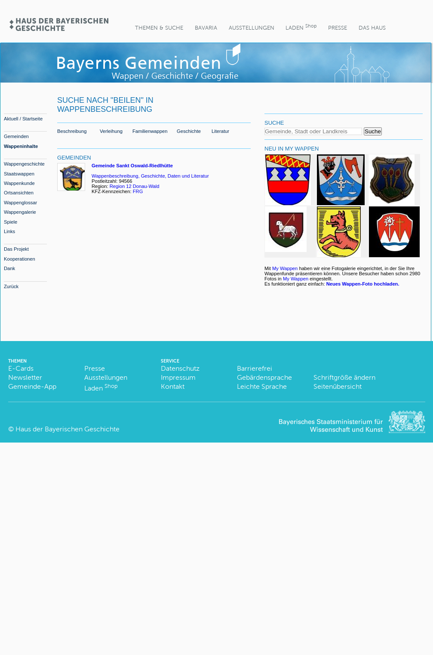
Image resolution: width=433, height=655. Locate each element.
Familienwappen (149, 131)
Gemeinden (16, 136)
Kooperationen (19, 258)
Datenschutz (180, 368)
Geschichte (189, 131)
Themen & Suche (159, 28)
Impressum (178, 377)
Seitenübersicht (337, 386)
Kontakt (172, 386)
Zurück (11, 286)
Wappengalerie (20, 212)
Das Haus (372, 28)
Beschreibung (71, 131)
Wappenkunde (19, 183)
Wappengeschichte (24, 163)
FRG (138, 191)
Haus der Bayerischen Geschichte (67, 429)
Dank (9, 268)
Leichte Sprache (262, 386)
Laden (301, 27)
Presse (337, 28)
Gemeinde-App (32, 386)
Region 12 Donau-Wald (135, 186)
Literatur (220, 131)
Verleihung (111, 131)
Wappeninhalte (21, 146)
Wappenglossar (20, 202)
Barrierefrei (254, 368)
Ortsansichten (19, 192)
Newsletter (25, 377)
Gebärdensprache (264, 377)
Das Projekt (16, 249)
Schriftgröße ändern (344, 377)
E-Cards (21, 368)
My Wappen (285, 268)
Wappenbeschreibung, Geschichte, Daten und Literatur (150, 175)
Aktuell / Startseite (23, 118)
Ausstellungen (251, 28)
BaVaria (206, 28)
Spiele (10, 221)
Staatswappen (19, 173)
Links (9, 231)
